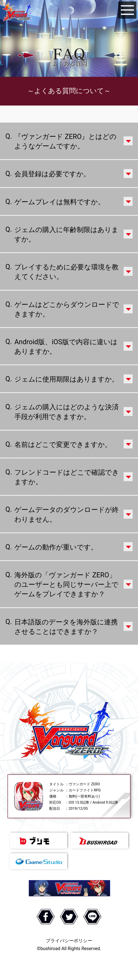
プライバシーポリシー (69, 940)
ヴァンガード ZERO (18, 13)
